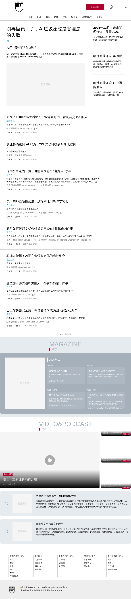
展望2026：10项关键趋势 (101, 370)
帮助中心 (87, 563)
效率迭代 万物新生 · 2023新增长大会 (56, 496)
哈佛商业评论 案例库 (107, 56)
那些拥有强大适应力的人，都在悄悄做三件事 (37, 283)
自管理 (99, 17)
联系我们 (62, 560)
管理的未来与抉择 (58, 370)
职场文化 (38, 566)
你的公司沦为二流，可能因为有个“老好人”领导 (38, 171)
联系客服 (87, 560)
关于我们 (62, 566)
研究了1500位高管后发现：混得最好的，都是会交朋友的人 (46, 117)
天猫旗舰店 (14, 576)
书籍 (48, 17)
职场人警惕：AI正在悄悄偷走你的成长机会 (35, 255)
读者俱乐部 (87, 17)
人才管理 (38, 560)
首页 (31, 17)
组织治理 (38, 563)
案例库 (74, 17)
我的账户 (87, 566)
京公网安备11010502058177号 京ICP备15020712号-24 (44, 587)
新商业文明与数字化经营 (49, 523)
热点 (39, 17)
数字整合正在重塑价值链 (61, 395)
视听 (65, 17)
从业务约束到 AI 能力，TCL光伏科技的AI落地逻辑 (41, 144)
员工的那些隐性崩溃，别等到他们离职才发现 (37, 201)
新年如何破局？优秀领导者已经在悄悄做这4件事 (39, 228)
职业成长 (38, 569)
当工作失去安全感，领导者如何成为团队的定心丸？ (41, 310)
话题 (56, 17)
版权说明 (62, 563)
